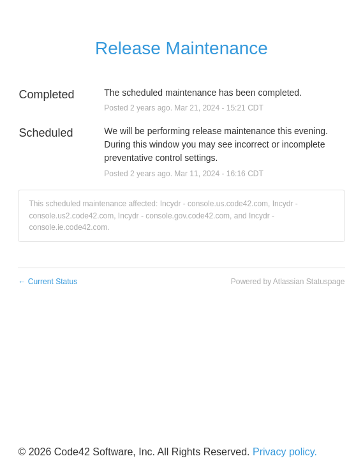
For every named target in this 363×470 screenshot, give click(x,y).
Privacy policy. (285, 451)
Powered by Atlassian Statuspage (288, 281)
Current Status (47, 281)
